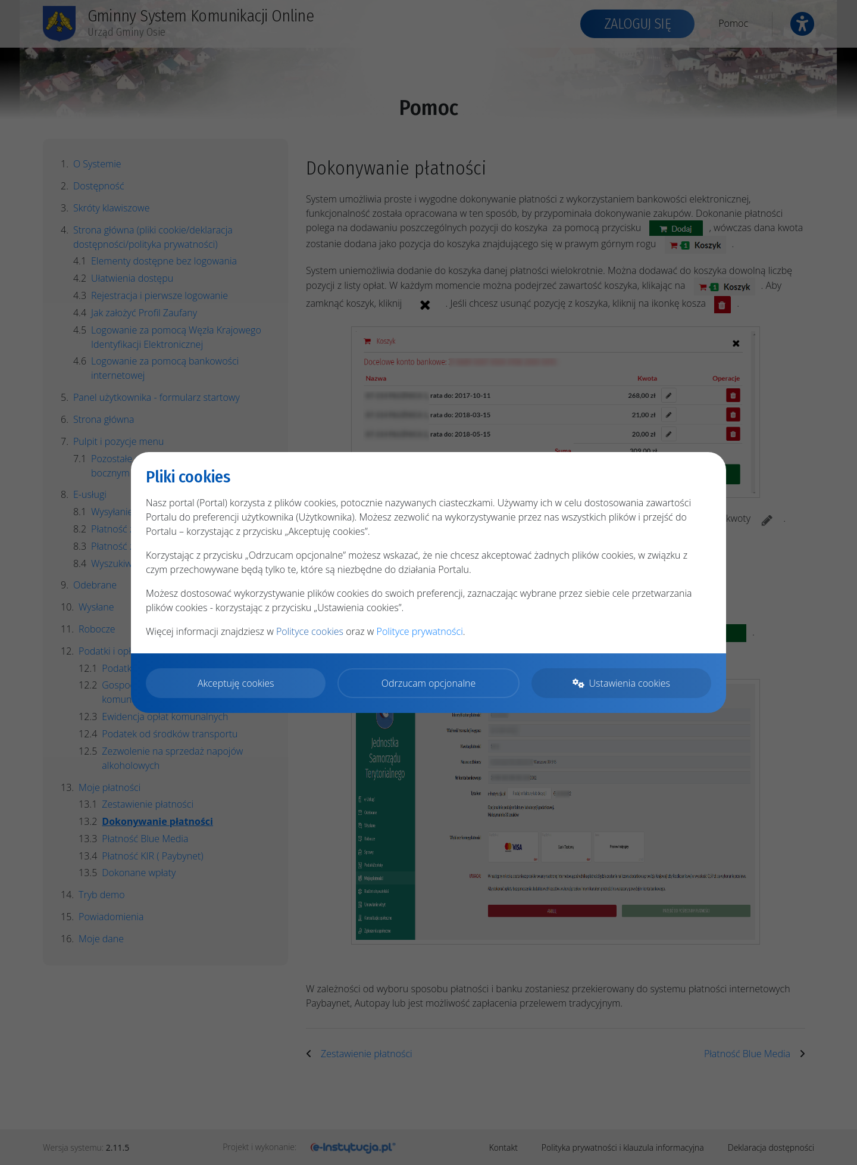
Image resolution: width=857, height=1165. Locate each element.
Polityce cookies (309, 631)
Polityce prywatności (420, 631)
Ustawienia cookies (621, 683)
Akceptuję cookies (236, 683)
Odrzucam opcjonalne (428, 683)
